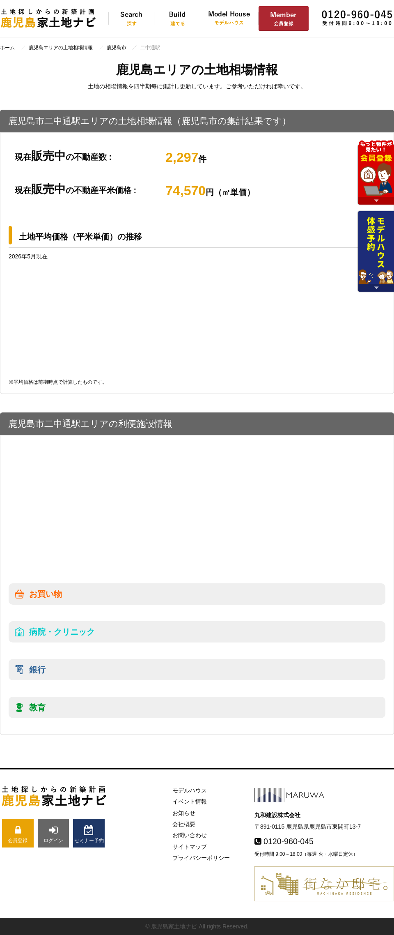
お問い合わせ (189, 835)
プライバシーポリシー (201, 857)
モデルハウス (189, 790)
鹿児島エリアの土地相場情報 (61, 48)
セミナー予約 (89, 834)
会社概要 (183, 824)
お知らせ (183, 813)
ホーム (7, 48)
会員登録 (18, 834)
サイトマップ (189, 846)
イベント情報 (189, 801)
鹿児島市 (116, 48)
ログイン (53, 834)
